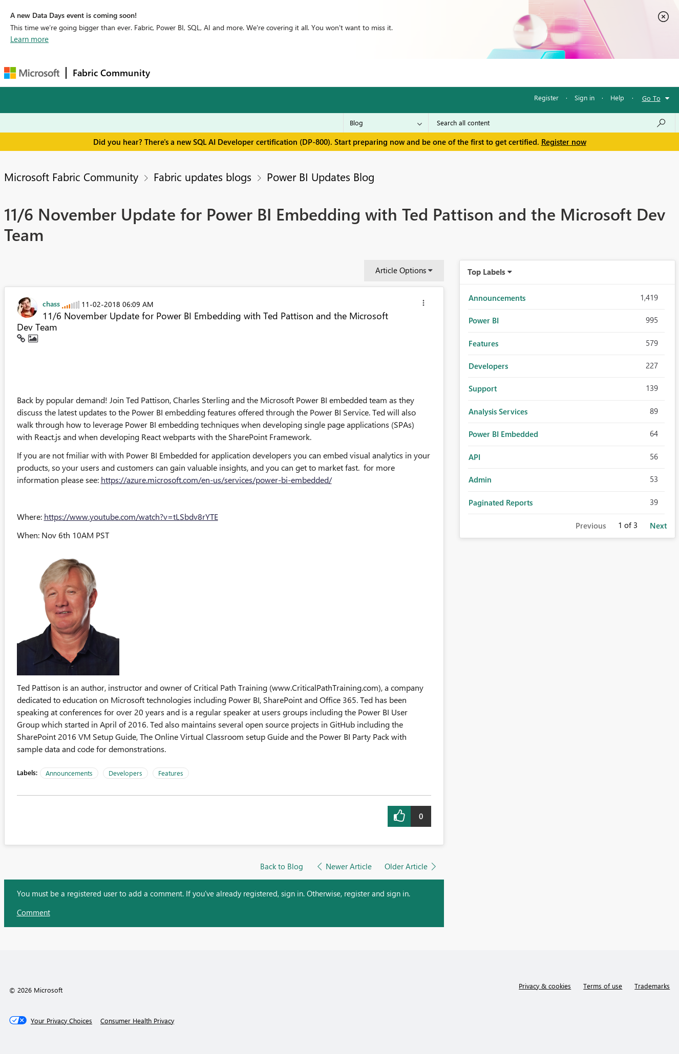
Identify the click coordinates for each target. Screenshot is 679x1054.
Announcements (69, 773)
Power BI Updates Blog (320, 176)
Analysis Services (498, 411)
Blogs (352, 72)
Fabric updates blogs (202, 176)
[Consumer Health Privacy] (137, 1021)
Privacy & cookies (545, 985)
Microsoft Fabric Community (71, 176)
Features (170, 773)
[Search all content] (551, 123)
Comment (33, 912)
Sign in (585, 97)
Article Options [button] (400, 270)
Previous (591, 525)
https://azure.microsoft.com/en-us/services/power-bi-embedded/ (216, 479)
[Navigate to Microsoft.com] (31, 73)
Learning (391, 72)
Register (546, 97)
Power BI (484, 320)
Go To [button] (651, 98)
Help (617, 97)
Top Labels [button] (486, 272)
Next (658, 525)
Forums (173, 72)
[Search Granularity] (386, 123)
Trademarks (652, 985)
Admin (480, 479)
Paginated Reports (501, 502)
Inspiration (218, 72)
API (474, 457)
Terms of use (602, 985)
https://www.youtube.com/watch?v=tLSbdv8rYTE (131, 516)
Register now (563, 142)
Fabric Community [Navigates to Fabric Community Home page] (111, 73)
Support (434, 72)
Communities (306, 72)
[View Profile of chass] (51, 303)
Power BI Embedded (503, 434)
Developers (125, 773)
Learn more (29, 39)
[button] (423, 304)
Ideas (260, 72)
